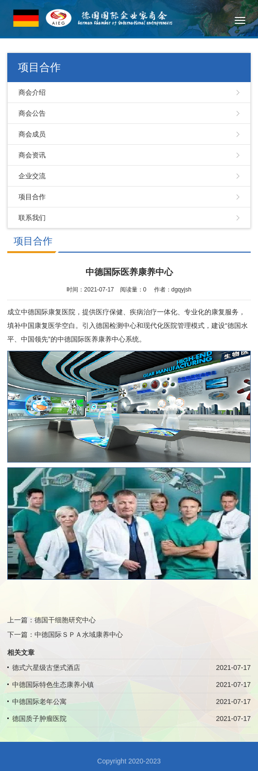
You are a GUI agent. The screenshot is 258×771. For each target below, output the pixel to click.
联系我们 (32, 218)
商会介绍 (32, 92)
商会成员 (32, 134)
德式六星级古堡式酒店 (46, 667)
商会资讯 (32, 155)
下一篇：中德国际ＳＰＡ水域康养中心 (65, 634)
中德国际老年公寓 (39, 701)
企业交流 (32, 176)
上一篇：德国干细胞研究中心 (51, 620)
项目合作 (32, 197)
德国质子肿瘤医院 (39, 718)
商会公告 (32, 113)
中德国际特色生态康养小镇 (53, 684)
